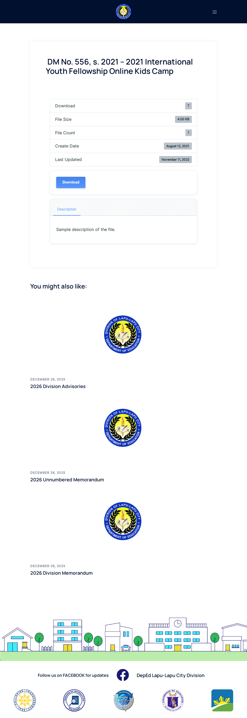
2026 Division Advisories (58, 386)
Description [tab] (66, 209)
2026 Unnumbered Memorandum (67, 479)
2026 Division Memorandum (61, 573)
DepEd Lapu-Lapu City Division (171, 675)
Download (70, 182)
